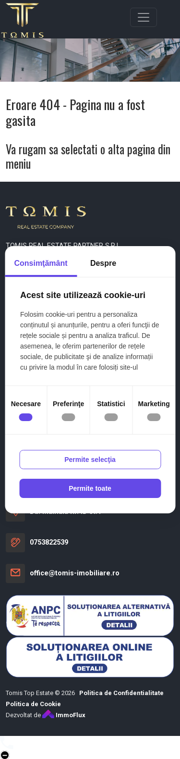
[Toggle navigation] (143, 17)
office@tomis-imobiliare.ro (75, 573)
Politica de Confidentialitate (121, 693)
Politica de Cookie (33, 704)
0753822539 (49, 542)
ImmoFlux (63, 715)
